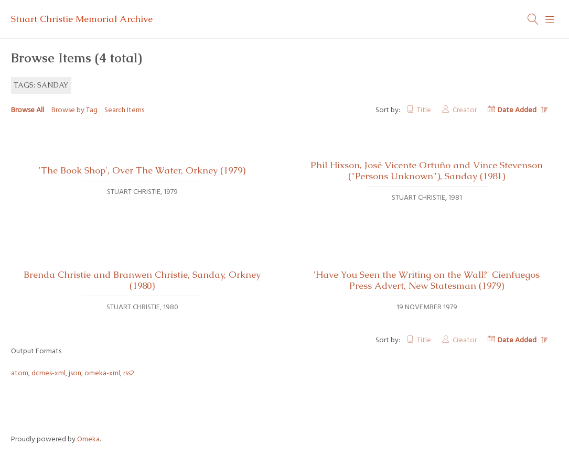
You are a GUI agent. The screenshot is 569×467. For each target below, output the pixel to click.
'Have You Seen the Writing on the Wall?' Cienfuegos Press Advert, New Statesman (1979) (427, 280)
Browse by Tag (74, 110)
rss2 (128, 373)
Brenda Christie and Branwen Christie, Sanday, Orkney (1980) (142, 280)
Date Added (518, 110)
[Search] (533, 19)
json (75, 373)
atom (19, 373)
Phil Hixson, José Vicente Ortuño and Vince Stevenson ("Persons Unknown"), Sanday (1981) (426, 170)
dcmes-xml (48, 373)
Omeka (88, 439)
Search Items (124, 110)
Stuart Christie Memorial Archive (82, 19)
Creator (465, 110)
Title (424, 110)
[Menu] (550, 19)
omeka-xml (102, 373)
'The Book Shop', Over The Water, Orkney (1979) (142, 170)
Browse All (27, 110)
